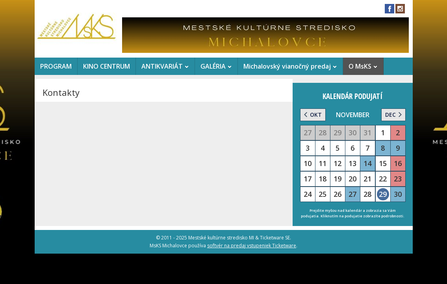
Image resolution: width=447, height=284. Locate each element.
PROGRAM (56, 66)
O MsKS (360, 66)
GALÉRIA (213, 66)
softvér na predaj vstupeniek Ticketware (251, 245)
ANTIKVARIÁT (162, 66)
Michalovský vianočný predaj (287, 66)
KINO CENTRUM (106, 66)
